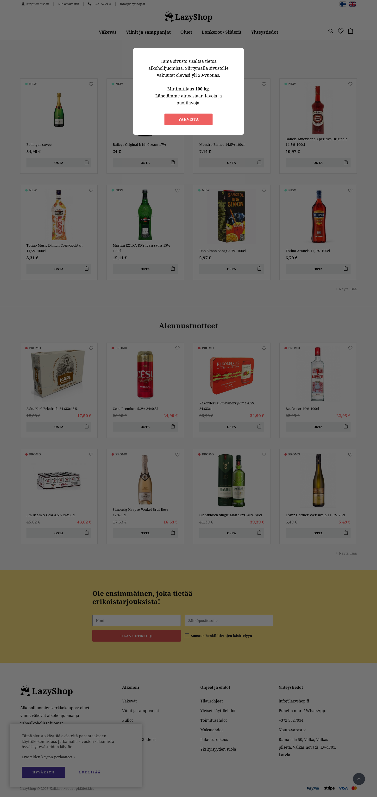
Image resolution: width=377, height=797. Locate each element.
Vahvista (188, 119)
